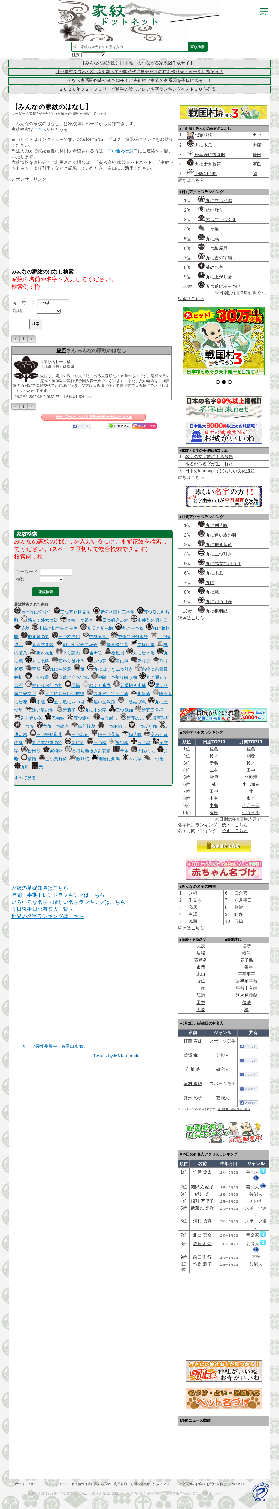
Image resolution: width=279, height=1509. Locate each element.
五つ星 (140, 742)
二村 (214, 770)
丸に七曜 (37, 661)
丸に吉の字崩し (217, 257)
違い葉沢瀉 (101, 702)
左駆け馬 (143, 644)
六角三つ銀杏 (52, 726)
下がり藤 (37, 677)
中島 (214, 805)
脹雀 (37, 702)
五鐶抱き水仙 (129, 685)
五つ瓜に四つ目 (65, 702)
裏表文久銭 (39, 644)
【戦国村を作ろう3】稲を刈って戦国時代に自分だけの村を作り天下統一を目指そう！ (140, 71)
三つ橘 (97, 742)
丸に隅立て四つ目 (219, 563)
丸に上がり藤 (215, 277)
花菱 (21, 628)
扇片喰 (132, 734)
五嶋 (238, 921)
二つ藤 (24, 726)
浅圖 (193, 921)
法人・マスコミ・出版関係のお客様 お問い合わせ (189, 1484)
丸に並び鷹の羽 (43, 742)
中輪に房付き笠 (129, 636)
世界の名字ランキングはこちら (47, 916)
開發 (251, 756)
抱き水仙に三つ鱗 (107, 693)
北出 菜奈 (202, 1235)
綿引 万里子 (202, 1201)
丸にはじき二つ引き (110, 669)
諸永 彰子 (193, 1097)
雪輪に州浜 (106, 759)
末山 (200, 974)
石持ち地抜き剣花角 (88, 751)
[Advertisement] (93, 225)
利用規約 (120, 1484)
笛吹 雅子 (202, 1264)
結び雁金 (210, 210)
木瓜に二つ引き (217, 219)
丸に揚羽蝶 (213, 611)
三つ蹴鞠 (121, 710)
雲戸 (214, 777)
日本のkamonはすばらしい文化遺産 (220, 471)
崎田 (257, 154)
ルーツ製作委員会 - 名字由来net (53, 1046)
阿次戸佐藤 (246, 995)
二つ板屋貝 (213, 248)
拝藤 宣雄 (193, 1041)
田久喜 (240, 893)
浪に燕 (119, 661)
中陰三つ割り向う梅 (114, 677)
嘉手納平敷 (246, 981)
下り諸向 (68, 653)
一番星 (246, 967)
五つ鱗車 (79, 718)
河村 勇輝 (193, 1083)
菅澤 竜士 (193, 1055)
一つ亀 (154, 759)
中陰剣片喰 (202, 173)
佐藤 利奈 (202, 1243)
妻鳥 (214, 763)
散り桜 (79, 759)
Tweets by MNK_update (116, 1056)
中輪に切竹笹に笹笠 (55, 628)
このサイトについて (24, 1484)
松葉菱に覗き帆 (206, 154)
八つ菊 (97, 661)
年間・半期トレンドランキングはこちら (58, 895)
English (236, 1484)
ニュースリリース (55, 1484)
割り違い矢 (28, 718)
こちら (39, 129)
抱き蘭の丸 (35, 636)
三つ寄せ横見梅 (72, 612)
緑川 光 (202, 1194)
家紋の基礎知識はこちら (39, 888)
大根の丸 (143, 751)
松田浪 (31, 751)
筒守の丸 (132, 718)
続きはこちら (191, 298)
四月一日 (251, 805)
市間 (200, 967)
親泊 (200, 995)
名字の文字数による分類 (209, 456)
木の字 (132, 759)
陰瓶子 (66, 710)
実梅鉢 (53, 751)
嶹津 (246, 953)
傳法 (246, 1002)
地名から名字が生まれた (209, 463)
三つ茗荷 (77, 734)
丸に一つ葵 (129, 628)
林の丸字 (210, 267)
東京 (251, 798)
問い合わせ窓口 (122, 151)
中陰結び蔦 (132, 702)
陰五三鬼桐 (149, 710)
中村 (214, 798)
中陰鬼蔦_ (96, 636)
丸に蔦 (208, 238)
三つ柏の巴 (66, 636)
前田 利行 (202, 1257)
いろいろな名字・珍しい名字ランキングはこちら (68, 902)
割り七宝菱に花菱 (77, 644)
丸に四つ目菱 (215, 601)
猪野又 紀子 (202, 1187)
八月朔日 (243, 900)
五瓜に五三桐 (96, 628)
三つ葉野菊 (53, 759)
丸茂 (200, 946)
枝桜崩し (105, 718)
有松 (214, 812)
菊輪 (28, 759)
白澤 (193, 914)
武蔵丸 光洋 (202, 1208)
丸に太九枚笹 (204, 164)
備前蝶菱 (83, 726)
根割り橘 (203, 135)
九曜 (21, 767)
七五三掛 (251, 812)
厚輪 (72, 685)
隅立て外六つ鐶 (39, 620)
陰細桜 (119, 742)
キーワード (24, 303)
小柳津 (250, 777)
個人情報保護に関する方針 (91, 1484)
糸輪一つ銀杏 (76, 620)
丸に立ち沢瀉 (215, 200)
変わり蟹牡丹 (68, 661)
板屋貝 (114, 653)
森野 (61, 350)
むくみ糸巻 (97, 685)
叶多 (238, 914)
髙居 (193, 907)
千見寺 (195, 900)
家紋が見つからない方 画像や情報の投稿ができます (94, 417)
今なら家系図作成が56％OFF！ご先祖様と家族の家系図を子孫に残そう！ (139, 80)
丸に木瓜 (199, 145)
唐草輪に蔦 (114, 644)
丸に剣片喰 (213, 525)
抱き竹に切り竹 (32, 612)
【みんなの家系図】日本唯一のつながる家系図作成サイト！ (139, 63)
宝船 (33, 669)
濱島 (257, 164)
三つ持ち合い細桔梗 (61, 693)
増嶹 (246, 946)
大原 (200, 1009)
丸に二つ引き (215, 554)
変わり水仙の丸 (43, 685)
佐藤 (214, 749)
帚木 (121, 751)
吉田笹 (92, 653)
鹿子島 (246, 960)
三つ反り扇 (143, 726)
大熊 (257, 145)
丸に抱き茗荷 (215, 544)
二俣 (200, 988)
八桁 (193, 893)
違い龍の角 (39, 710)
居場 (200, 953)
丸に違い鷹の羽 (217, 535)
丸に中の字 (92, 710)
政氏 (200, 981)
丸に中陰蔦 (57, 669)
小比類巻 (251, 784)
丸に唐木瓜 (140, 653)
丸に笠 (74, 742)
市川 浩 (193, 1069)
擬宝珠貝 (158, 718)
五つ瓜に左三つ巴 (219, 286)
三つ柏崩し (112, 726)
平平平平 (246, 974)
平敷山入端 (246, 988)
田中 (257, 135)
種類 (17, 311)
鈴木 (214, 756)
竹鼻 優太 (202, 1172)
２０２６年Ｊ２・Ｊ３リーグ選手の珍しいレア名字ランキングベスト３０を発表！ (139, 89)
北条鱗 (140, 693)
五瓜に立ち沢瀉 (70, 677)
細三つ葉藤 (105, 734)
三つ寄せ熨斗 (46, 734)
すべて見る (25, 777)
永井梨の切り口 (149, 620)
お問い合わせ (140, 1484)
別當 (238, 907)
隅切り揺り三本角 (114, 612)
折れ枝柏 (42, 653)
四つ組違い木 (112, 620)
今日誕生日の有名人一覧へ (42, 909)
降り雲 (140, 661)
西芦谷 (200, 960)
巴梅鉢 (55, 718)
